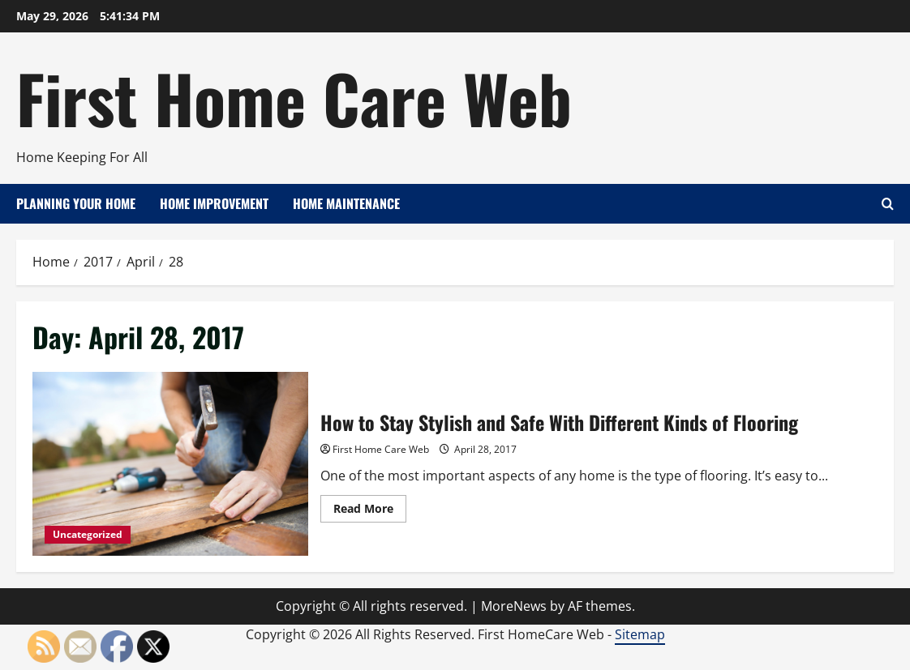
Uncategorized (87, 534)
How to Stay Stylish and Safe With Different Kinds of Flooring (170, 464)
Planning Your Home (75, 203)
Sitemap (640, 634)
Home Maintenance (346, 203)
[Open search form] (888, 204)
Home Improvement (214, 203)
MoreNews (514, 606)
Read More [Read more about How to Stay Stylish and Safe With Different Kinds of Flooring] (369, 511)
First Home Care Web (294, 97)
